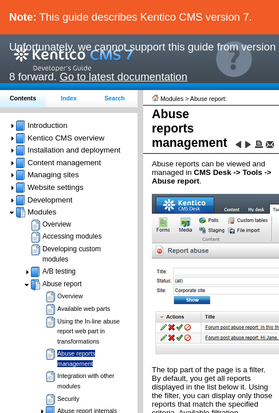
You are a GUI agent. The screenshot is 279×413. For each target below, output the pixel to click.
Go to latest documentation (123, 77)
